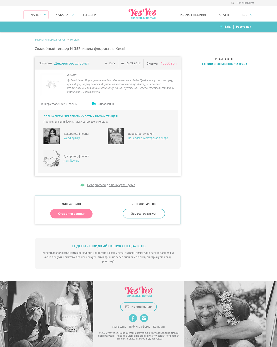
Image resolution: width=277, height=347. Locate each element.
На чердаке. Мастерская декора (148, 138)
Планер (34, 15)
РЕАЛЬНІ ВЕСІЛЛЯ (193, 15)
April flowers (71, 160)
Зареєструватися (144, 214)
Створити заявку (71, 214)
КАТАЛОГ (62, 15)
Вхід (227, 26)
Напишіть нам (245, 3)
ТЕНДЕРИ (90, 15)
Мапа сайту (119, 326)
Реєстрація (243, 26)
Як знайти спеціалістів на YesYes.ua (223, 64)
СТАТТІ (224, 15)
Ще (244, 15)
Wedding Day (72, 138)
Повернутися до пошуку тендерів (111, 185)
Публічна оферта (139, 326)
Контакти (159, 326)
